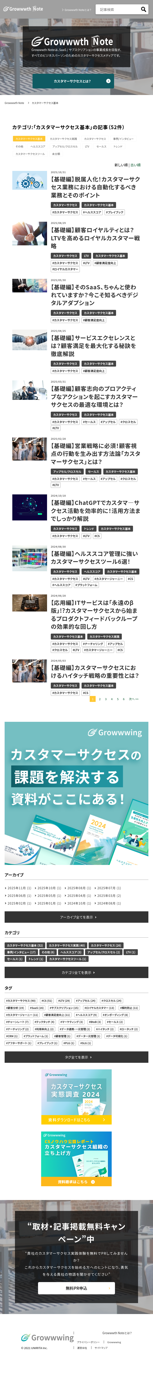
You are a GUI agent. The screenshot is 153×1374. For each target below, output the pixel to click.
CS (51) (47, 1003)
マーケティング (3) (72, 1024)
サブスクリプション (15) (64, 1010)
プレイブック (115, 214)
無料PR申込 (76, 1292)
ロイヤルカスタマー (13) (100, 1010)
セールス (21, 156)
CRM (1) (13, 1038)
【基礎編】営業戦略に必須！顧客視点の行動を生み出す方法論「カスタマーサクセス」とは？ (94, 456)
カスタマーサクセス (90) (22, 1003)
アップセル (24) (87, 1003)
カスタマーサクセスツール (66, 156)
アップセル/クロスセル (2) (103, 954)
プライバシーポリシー (87, 1348)
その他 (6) (48, 954)
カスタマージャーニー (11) (23, 1017)
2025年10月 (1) (49, 890)
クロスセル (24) (112, 1003)
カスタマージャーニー (109, 581)
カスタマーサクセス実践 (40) (67, 947)
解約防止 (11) (130, 1010)
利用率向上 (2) (45, 1031)
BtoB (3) (96, 1024)
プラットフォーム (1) (36, 1038)
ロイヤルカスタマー (66, 271)
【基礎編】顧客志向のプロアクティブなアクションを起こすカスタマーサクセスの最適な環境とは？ (95, 399)
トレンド (39, 156)
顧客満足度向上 (106, 265)
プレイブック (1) (48, 1045)
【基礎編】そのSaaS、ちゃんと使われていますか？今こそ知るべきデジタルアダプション (95, 297)
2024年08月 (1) (109, 905)
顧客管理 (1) (63, 1038)
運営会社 (80, 1354)
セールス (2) (116, 1024)
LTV (120, 147)
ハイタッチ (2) (106, 1031)
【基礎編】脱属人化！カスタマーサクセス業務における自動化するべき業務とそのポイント (94, 189)
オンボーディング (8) (116, 1017)
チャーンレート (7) (18, 1024)
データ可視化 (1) (118, 1038)
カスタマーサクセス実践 (65, 139)
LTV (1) (130, 954)
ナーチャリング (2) (18, 1031)
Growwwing (116, 1348)
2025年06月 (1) (19, 898)
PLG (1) (69, 1045)
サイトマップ (100, 1354)
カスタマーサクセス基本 (29, 139)
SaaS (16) (38, 1010)
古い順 (135, 167)
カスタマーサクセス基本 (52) (25, 947)
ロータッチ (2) (129, 1031)
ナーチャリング (94, 646)
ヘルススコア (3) (70, 954)
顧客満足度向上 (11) (58, 1017)
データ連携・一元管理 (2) (75, 1031)
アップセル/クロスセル (97, 147)
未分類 (94, 156)
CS (98, 538)
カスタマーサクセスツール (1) (67, 961)
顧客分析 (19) (16, 1010)
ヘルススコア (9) (87, 1017)
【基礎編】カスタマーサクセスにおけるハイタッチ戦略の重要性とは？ (95, 674)
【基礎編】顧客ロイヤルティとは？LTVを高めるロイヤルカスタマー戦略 (93, 240)
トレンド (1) (36, 961)
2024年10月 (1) (79, 905)
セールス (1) (14, 961)
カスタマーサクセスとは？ (76, 81)
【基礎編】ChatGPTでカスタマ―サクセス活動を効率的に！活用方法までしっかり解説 (96, 513)
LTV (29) (65, 1003)
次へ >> (134, 701)
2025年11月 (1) (19, 890)
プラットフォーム (87, 587)
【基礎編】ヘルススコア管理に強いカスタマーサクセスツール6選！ (95, 560)
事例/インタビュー (26, 147)
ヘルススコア (68, 147)
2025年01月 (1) (49, 905)
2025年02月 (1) (19, 905)
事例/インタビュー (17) (21, 954)
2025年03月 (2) (109, 898)
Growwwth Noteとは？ (78, 10)
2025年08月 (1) (79, 890)
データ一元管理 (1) (89, 1038)
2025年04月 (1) (79, 898)
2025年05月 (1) (49, 898)
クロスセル (129, 424)
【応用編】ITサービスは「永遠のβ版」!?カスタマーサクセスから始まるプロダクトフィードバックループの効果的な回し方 (94, 617)
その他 (49, 147)
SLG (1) (86, 1045)
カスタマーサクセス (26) (106, 947)
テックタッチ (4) (45, 1024)
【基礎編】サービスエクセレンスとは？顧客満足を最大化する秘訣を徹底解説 (94, 348)
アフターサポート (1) (19, 1045)
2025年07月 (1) (109, 890)
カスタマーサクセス (98, 139)
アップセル (109, 424)
